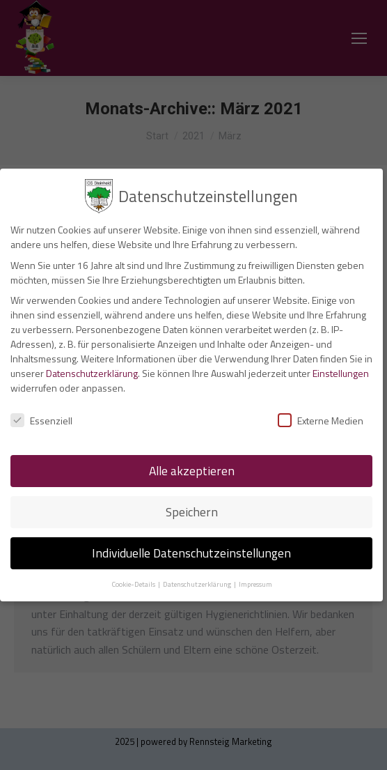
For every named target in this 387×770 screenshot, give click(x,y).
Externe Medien (320, 420)
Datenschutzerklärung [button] (197, 584)
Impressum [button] (255, 584)
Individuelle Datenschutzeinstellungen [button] (191, 553)
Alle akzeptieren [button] (192, 470)
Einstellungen (341, 373)
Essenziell (41, 420)
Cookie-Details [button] (134, 584)
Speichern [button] (192, 511)
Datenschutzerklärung (92, 373)
